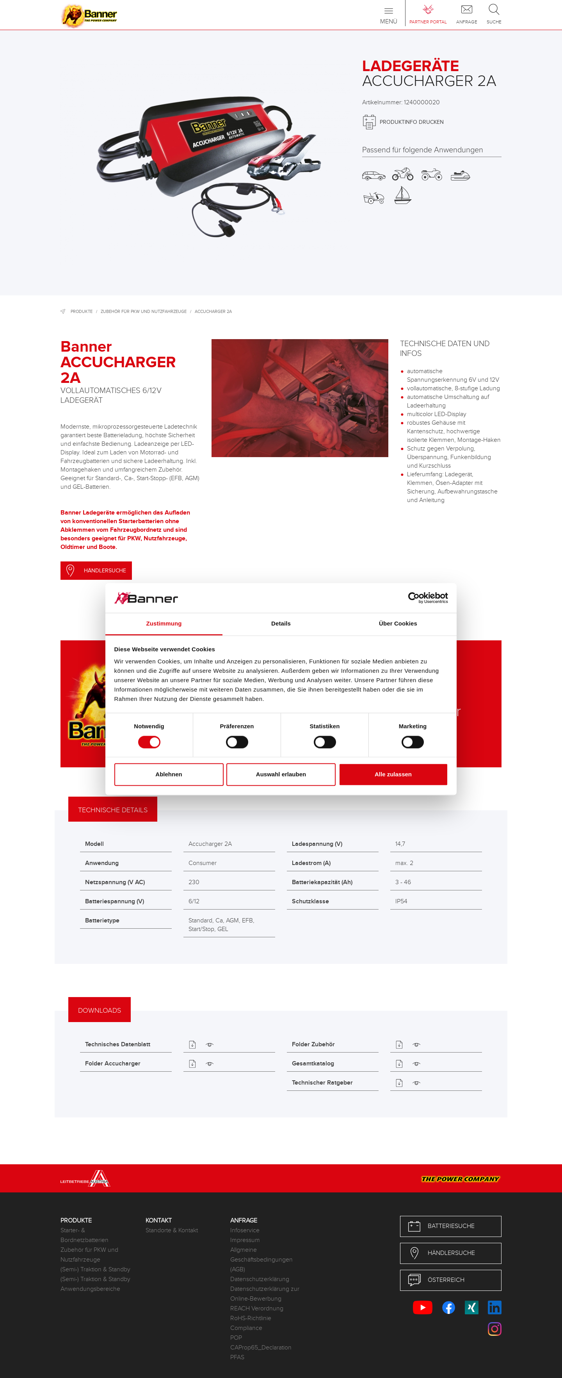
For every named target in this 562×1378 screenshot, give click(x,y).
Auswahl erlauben (281, 774)
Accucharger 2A (213, 311)
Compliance (246, 1328)
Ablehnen (168, 774)
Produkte (81, 311)
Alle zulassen (393, 774)
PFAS (237, 1357)
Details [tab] (281, 623)
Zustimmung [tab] (164, 623)
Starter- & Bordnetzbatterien (84, 1235)
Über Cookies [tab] (398, 623)
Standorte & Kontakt (172, 1230)
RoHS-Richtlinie (250, 1318)
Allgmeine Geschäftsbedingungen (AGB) (261, 1259)
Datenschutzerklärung (259, 1279)
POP (236, 1338)
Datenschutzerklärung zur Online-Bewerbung (264, 1294)
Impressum (245, 1240)
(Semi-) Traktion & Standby (95, 1269)
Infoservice (245, 1230)
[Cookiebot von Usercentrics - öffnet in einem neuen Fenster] (414, 598)
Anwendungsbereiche (90, 1289)
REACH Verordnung (256, 1308)
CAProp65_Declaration (261, 1347)
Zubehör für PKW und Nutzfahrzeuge (144, 311)
